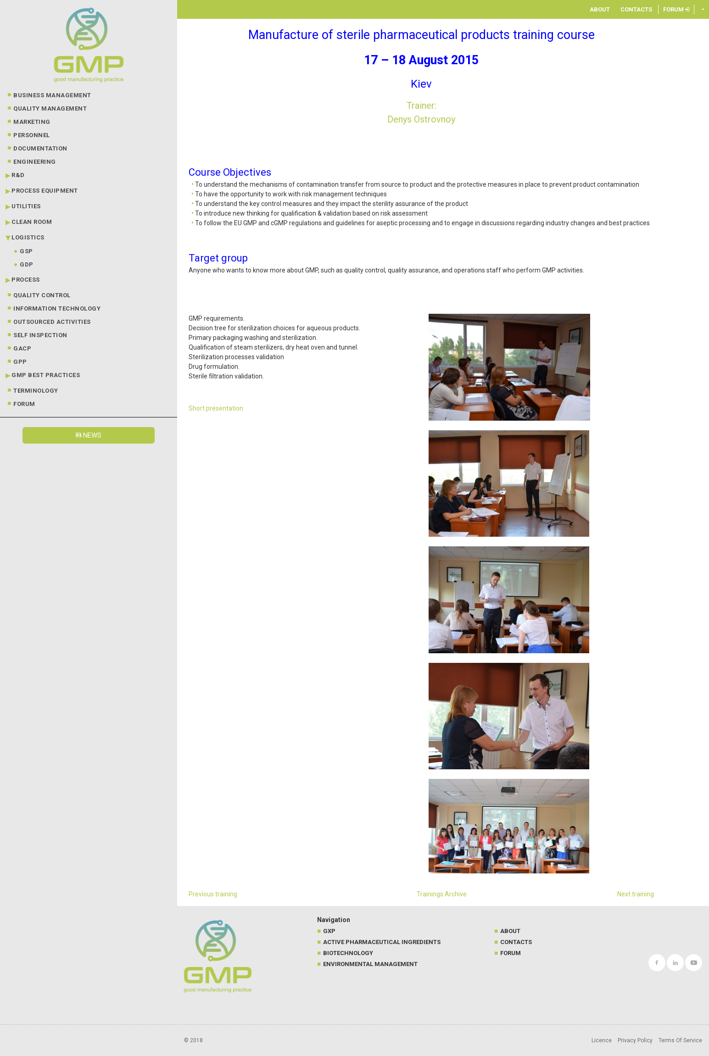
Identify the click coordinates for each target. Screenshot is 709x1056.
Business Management (52, 95)
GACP (22, 348)
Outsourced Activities (52, 321)
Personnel (31, 135)
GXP (329, 931)
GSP (26, 251)
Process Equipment (44, 190)
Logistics (28, 237)
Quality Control (42, 295)
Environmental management (370, 964)
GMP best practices (45, 375)
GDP (26, 264)
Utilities (26, 206)
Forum (24, 403)
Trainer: (421, 105)
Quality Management (50, 108)
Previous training (213, 894)
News (88, 435)
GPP (20, 361)
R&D (18, 175)
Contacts (636, 9)
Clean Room (31, 221)
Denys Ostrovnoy (421, 119)
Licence (602, 1040)
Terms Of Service (680, 1040)
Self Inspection (40, 335)
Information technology (56, 308)
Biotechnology (348, 953)
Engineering (34, 161)
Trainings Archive (442, 894)
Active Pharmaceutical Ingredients (382, 942)
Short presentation (216, 408)
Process (25, 279)
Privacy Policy (635, 1040)
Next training (635, 894)
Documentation (40, 148)
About (600, 9)
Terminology (35, 390)
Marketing (31, 121)
